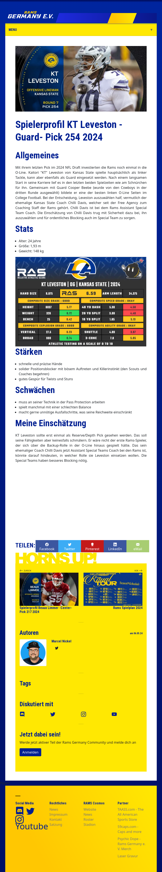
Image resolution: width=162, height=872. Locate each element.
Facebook (46, 546)
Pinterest (92, 546)
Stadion (90, 824)
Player (5, 783)
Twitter (69, 546)
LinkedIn (115, 546)
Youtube (31, 826)
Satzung (55, 824)
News (53, 809)
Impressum (58, 814)
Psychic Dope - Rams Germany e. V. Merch (131, 843)
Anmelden (30, 752)
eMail (138, 546)
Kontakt (55, 819)
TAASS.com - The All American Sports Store (131, 814)
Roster (89, 819)
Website (90, 809)
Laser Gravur (128, 856)
